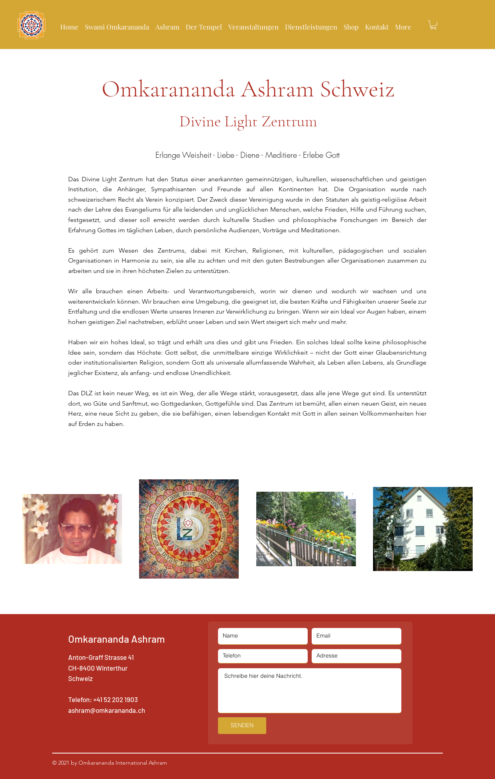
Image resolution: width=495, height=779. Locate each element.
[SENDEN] (242, 725)
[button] (204, 23)
